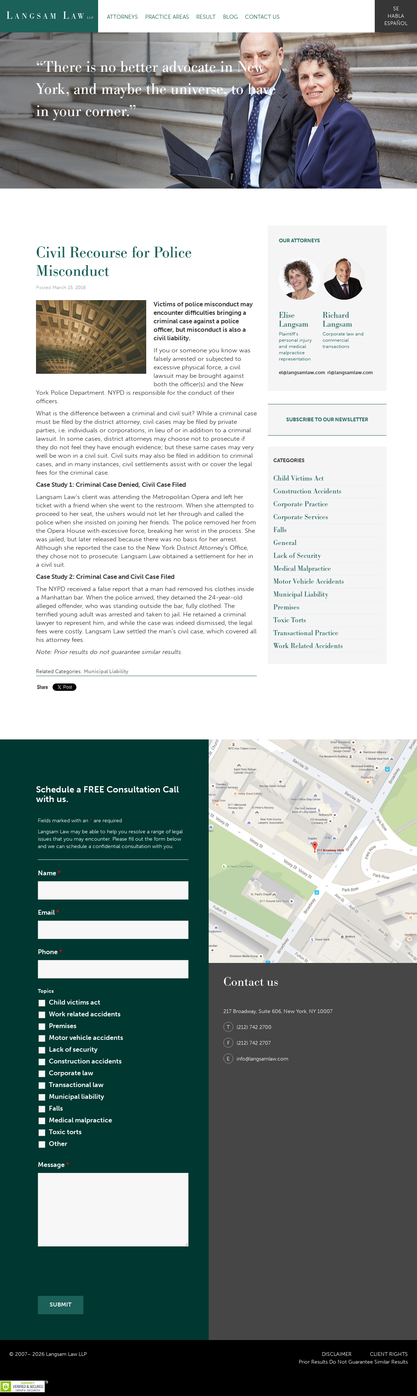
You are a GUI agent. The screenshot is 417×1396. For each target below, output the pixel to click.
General (284, 543)
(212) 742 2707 (247, 1043)
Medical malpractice (80, 1120)
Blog (230, 17)
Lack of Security (297, 555)
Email (48, 912)
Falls (280, 530)
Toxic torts (65, 1132)
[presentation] (94, 1272)
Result (206, 17)
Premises (286, 607)
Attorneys (122, 17)
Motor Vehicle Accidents (308, 581)
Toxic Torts (289, 620)
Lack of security (73, 1049)
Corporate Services (300, 517)
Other (58, 1143)
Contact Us (262, 17)
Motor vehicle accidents (86, 1037)
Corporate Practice (300, 504)
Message (53, 1164)
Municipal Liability (106, 671)
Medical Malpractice (302, 568)
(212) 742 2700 (247, 1027)
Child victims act (74, 1002)
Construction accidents (85, 1061)
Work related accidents (85, 1014)
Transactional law (76, 1085)
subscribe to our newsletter (327, 419)
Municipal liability (76, 1096)
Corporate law (71, 1073)
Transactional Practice (305, 633)
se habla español (395, 16)
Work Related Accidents (308, 646)
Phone (50, 952)
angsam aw (50, 16)
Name (49, 873)
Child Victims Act (298, 478)
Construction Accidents (307, 491)
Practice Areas (167, 17)
